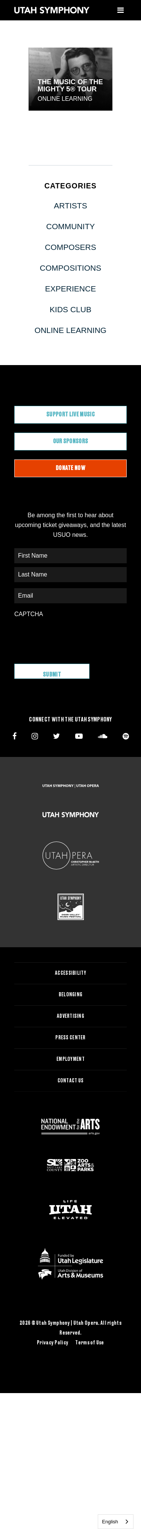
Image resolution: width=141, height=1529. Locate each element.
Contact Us (71, 1081)
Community (70, 226)
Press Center (70, 1037)
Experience (70, 288)
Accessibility (70, 973)
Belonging (71, 994)
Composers (70, 247)
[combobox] (115, 1521)
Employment (70, 1059)
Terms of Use (89, 1343)
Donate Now (70, 468)
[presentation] (71, 637)
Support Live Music (70, 415)
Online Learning (65, 99)
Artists (70, 205)
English (110, 1521)
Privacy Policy (52, 1343)
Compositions (70, 268)
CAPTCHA (28, 614)
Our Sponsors (70, 441)
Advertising (70, 1016)
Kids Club (70, 309)
